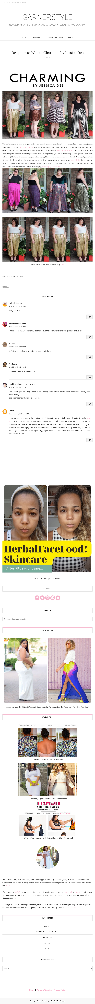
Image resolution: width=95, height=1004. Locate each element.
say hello (17, 892)
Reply (89, 317)
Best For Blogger (59, 1001)
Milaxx (12, 343)
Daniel (11, 411)
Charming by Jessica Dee (51, 167)
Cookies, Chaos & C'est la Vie (22, 384)
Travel (47, 949)
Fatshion (18, 277)
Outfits (47, 943)
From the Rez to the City (65, 150)
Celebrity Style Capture (47, 932)
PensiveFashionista (17, 323)
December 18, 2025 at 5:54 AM (19, 414)
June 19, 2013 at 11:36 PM (17, 327)
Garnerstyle (47, 16)
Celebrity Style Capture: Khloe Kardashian (48, 799)
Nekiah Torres (15, 303)
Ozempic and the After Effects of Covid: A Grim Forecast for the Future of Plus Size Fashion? (47, 707)
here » (73, 907)
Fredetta (13, 364)
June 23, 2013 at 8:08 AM (17, 387)
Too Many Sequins (26, 147)
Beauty (47, 926)
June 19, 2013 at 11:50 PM (17, 347)
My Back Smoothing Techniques (48, 759)
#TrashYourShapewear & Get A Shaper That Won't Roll (48, 838)
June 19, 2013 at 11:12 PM (17, 306)
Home (32, 990)
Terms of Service (44, 990)
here (61, 265)
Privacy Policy (60, 990)
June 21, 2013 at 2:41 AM (17, 367)
